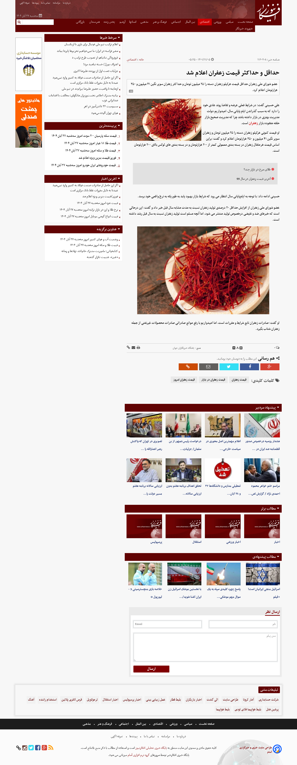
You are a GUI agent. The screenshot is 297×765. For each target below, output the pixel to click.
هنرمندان (94, 21)
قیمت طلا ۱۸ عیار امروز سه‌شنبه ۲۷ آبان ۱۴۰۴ (90, 143)
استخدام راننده (48, 700)
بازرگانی (80, 21)
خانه (141, 59)
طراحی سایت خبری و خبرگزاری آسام (256, 749)
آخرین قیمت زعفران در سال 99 (254, 178)
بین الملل (190, 21)
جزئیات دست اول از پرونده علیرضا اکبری (95, 71)
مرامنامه (57, 3)
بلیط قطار (175, 700)
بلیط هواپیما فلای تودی (248, 709)
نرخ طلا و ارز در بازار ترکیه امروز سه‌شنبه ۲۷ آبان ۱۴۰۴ (89, 209)
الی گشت (212, 700)
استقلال (196, 542)
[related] (131, 91)
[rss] (50, 748)
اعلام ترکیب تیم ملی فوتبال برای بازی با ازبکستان (91, 44)
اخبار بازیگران (194, 700)
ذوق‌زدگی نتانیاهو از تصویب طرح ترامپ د (95, 57)
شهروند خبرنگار (244, 28)
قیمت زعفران (239, 379)
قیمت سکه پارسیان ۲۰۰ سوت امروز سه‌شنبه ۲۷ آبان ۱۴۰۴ (84, 136)
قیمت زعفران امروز (184, 379)
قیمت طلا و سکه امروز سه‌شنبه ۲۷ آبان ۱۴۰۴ (90, 150)
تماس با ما (46, 3)
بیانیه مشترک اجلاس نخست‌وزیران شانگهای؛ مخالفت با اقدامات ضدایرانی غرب (83, 98)
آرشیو (122, 21)
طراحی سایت (230, 700)
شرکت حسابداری (269, 700)
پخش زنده (110, 21)
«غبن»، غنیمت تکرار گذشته (102, 257)
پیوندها (35, 3)
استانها (132, 21)
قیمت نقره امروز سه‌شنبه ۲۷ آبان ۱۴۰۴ (97, 203)
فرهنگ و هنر (160, 21)
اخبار (277, 542)
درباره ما (67, 3)
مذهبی (144, 21)
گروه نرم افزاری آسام (138, 755)
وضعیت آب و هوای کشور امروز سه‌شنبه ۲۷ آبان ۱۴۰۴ (89, 239)
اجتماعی (176, 21)
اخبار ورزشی (233, 542)
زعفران (253, 123)
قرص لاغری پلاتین (71, 700)
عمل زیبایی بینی (155, 700)
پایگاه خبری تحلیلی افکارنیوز (151, 748)
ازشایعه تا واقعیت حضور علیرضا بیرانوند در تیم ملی (90, 88)
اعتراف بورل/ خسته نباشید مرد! (100, 64)
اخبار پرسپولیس (132, 700)
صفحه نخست (245, 21)
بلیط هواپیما (223, 709)
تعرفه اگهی (25, 3)
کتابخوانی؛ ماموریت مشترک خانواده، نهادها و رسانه (89, 251)
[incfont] (241, 348)
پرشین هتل (272, 709)
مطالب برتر (268, 508)
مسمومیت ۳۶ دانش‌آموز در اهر (101, 106)
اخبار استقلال (110, 700)
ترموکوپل (92, 700)
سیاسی (230, 21)
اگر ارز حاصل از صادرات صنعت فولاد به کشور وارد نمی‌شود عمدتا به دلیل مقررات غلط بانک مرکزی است (85, 80)
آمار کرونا (248, 700)
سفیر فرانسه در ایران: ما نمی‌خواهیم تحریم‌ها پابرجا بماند (87, 51)
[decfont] (234, 348)
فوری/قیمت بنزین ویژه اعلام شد (97, 158)
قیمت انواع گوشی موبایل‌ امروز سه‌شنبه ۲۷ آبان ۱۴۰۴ (89, 216)
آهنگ (31, 700)
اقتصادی (205, 21)
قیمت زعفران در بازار (213, 379)
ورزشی (218, 21)
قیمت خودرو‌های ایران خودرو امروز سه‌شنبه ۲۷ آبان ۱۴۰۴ (83, 165)
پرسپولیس (156, 542)
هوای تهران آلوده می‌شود (104, 113)
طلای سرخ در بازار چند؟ (257, 169)
